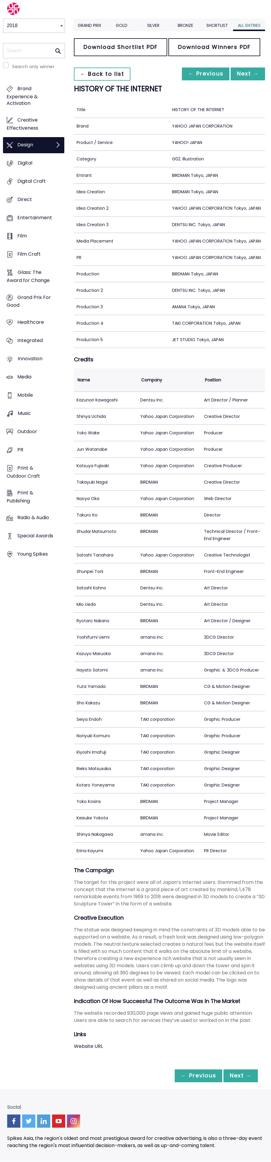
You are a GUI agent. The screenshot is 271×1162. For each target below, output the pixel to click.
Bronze (185, 25)
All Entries (249, 25)
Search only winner (33, 67)
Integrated (30, 340)
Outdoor (27, 431)
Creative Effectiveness (22, 123)
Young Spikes (32, 554)
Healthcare (30, 322)
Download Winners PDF (214, 47)
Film (22, 236)
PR (20, 449)
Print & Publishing (20, 496)
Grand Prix (89, 25)
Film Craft (29, 254)
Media (24, 376)
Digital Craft (31, 181)
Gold (121, 25)
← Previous (202, 74)
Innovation (30, 358)
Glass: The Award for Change (28, 276)
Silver (153, 25)
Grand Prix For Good (29, 301)
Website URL (88, 1046)
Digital (25, 163)
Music (24, 413)
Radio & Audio (33, 517)
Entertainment (34, 217)
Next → (247, 74)
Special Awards (35, 535)
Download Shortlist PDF (120, 47)
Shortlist (217, 25)
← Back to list (103, 74)
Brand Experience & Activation (22, 96)
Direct (24, 199)
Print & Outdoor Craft (23, 472)
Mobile (25, 395)
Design (25, 145)
